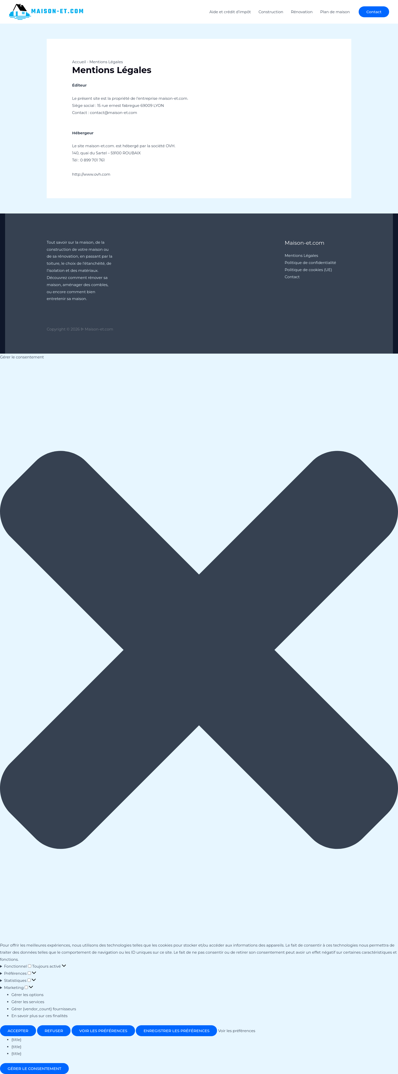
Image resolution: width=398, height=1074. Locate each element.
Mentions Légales (301, 255)
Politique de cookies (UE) (308, 269)
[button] (374, 11)
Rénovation (302, 11)
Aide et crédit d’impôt (230, 11)
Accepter (18, 1030)
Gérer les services (27, 1001)
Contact (292, 276)
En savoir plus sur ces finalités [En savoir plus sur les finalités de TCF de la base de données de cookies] (39, 1015)
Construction (270, 11)
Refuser (54, 1030)
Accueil (79, 61)
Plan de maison (335, 11)
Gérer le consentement (34, 1068)
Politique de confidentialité (310, 262)
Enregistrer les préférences (176, 1030)
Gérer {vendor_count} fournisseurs (43, 1008)
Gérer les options (27, 994)
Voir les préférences (103, 1030)
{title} (16, 1039)
